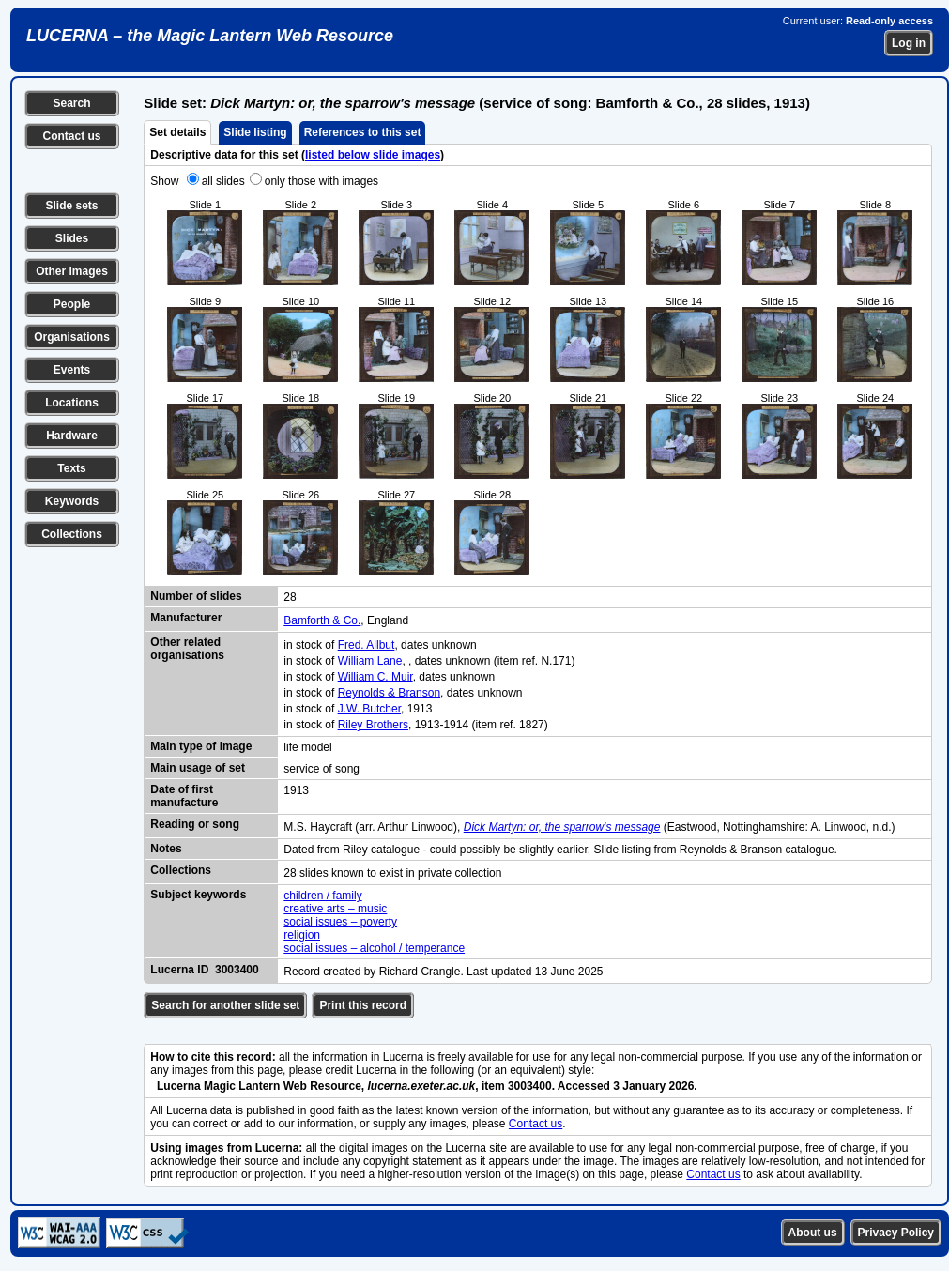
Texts (71, 468)
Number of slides (195, 596)
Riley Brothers (373, 724)
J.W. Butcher (369, 708)
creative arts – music (335, 908)
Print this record (362, 1005)
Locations (72, 402)
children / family (322, 895)
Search (71, 103)
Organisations (72, 337)
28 (289, 597)
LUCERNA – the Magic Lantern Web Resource (209, 35)
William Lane (370, 660)
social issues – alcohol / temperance (374, 948)
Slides (71, 238)
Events (72, 369)
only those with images (321, 181)
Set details (177, 132)
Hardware (72, 435)
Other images (72, 271)
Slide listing (254, 132)
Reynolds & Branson (389, 692)
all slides (223, 181)
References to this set (362, 132)
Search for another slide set (225, 1005)
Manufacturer (186, 617)
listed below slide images (372, 154)
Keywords (72, 501)
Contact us (71, 136)
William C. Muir (375, 676)
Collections (71, 534)
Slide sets (71, 205)
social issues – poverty (340, 921)
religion (301, 935)
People (72, 304)
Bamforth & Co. (321, 620)
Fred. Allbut (366, 644)
